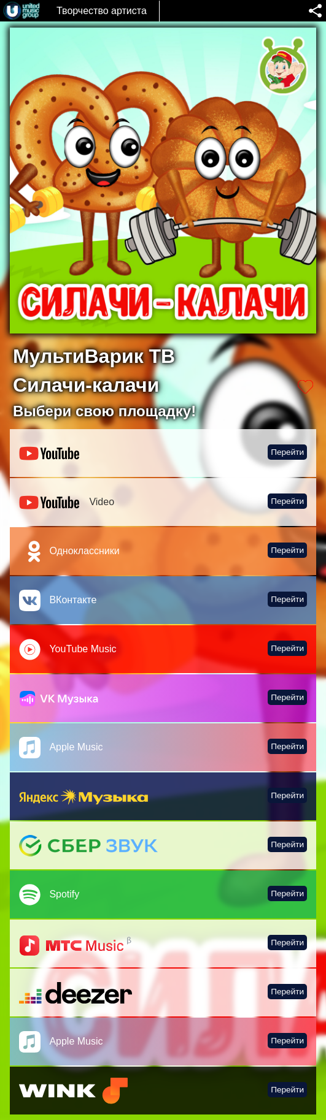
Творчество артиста (101, 11)
